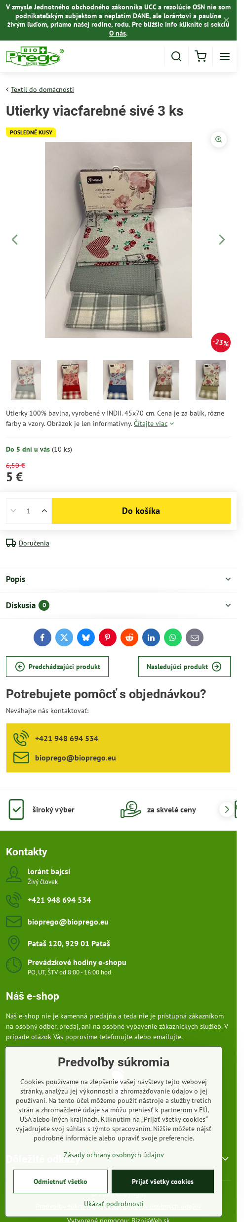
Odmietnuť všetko (60, 1181)
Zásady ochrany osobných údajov (114, 1154)
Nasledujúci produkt (184, 667)
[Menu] (225, 56)
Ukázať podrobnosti (114, 1203)
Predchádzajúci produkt (57, 667)
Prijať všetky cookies (163, 1181)
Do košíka (141, 510)
